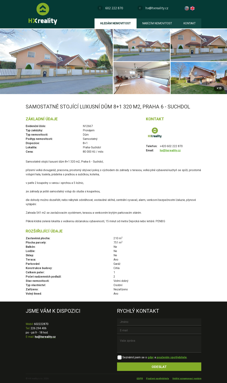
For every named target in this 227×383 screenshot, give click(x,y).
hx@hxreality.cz (156, 8)
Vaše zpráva (159, 343)
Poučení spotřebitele (157, 378)
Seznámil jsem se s (134, 357)
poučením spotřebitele (172, 357)
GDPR (140, 378)
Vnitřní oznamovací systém (186, 378)
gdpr (151, 357)
